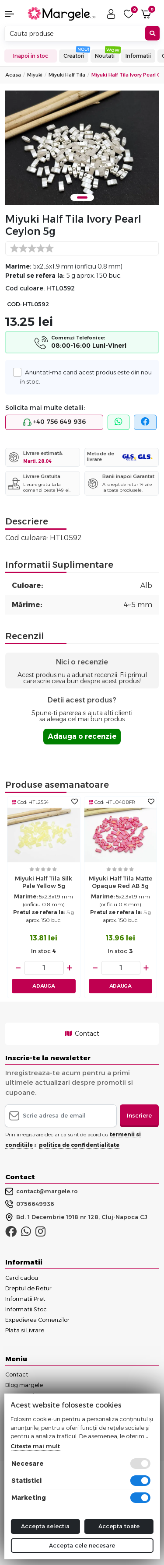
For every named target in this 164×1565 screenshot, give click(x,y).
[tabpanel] (82, 148)
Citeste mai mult (35, 1446)
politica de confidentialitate (79, 1145)
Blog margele (24, 1384)
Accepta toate (119, 1526)
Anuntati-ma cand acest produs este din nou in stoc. (86, 376)
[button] (13, 14)
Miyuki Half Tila (67, 75)
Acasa (13, 75)
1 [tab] (82, 197)
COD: (14, 304)
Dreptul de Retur (28, 1288)
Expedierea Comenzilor (37, 1319)
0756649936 (29, 1204)
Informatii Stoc (26, 1309)
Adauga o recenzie (82, 736)
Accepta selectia (45, 1526)
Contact (82, 1034)
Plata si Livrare (24, 1330)
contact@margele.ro (41, 1191)
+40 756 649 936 (54, 422)
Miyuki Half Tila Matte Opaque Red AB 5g (120, 882)
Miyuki (34, 75)
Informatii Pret (25, 1298)
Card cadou (21, 1277)
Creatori (73, 55)
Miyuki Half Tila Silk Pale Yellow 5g (43, 882)
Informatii (138, 55)
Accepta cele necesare (82, 1545)
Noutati (105, 55)
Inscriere (139, 1115)
